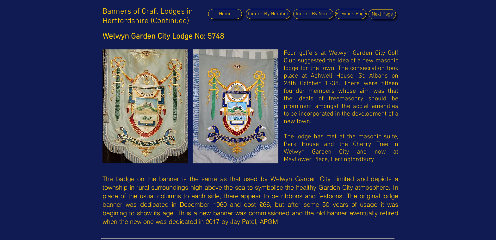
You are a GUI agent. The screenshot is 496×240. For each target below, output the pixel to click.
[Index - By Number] (268, 14)
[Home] (225, 14)
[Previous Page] (351, 14)
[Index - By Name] (313, 14)
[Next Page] (382, 14)
